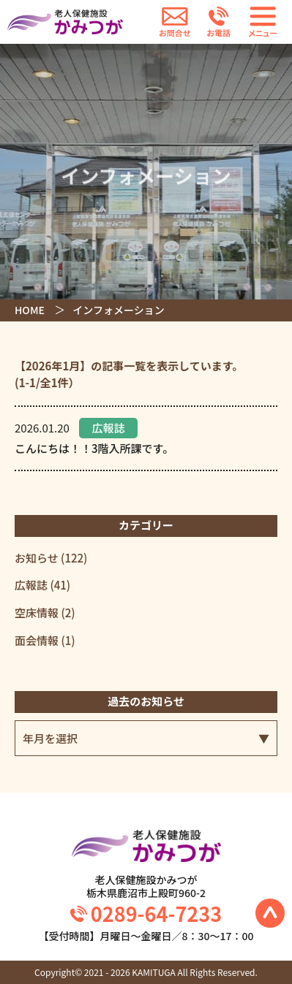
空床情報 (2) (45, 612)
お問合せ (175, 22)
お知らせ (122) (51, 557)
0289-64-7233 (156, 913)
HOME (30, 309)
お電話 (219, 22)
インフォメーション (118, 309)
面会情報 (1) (45, 640)
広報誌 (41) (42, 584)
